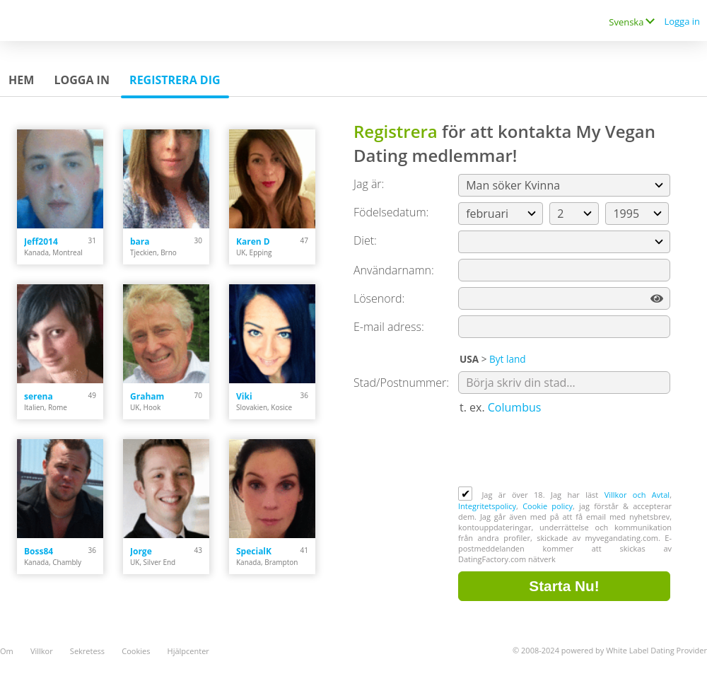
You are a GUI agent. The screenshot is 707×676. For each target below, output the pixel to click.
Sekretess (87, 651)
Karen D (253, 241)
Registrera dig (175, 80)
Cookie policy (547, 506)
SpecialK (253, 551)
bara (140, 241)
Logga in (682, 21)
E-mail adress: (389, 326)
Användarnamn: (394, 270)
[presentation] (565, 451)
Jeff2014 (41, 241)
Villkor (41, 651)
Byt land (507, 359)
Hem (21, 80)
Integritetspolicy (487, 506)
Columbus (515, 407)
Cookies (136, 651)
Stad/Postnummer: (401, 382)
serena (38, 396)
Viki (244, 396)
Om (6, 651)
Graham (147, 396)
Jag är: (369, 184)
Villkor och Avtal (637, 494)
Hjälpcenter (188, 651)
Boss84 (38, 551)
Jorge (141, 551)
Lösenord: (379, 298)
